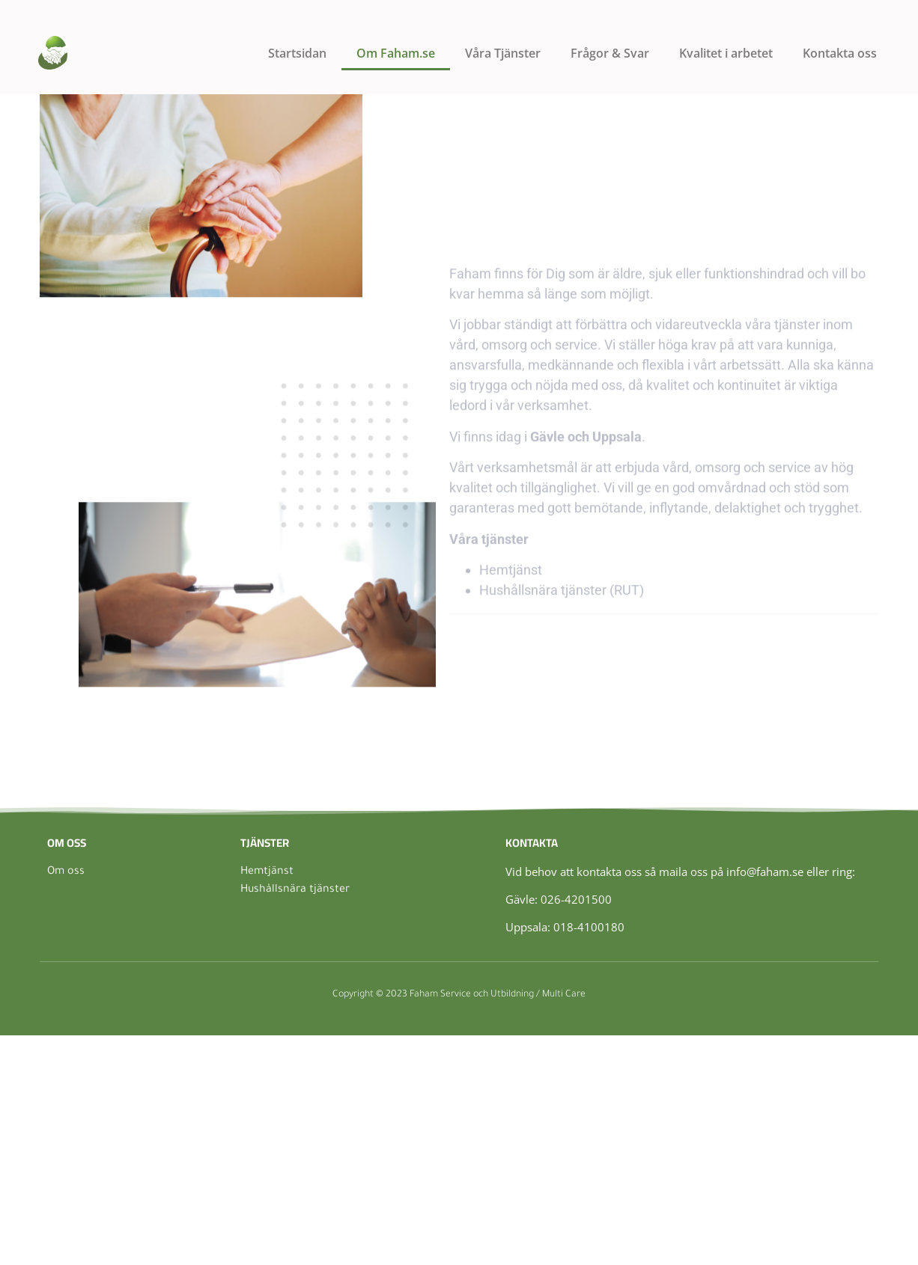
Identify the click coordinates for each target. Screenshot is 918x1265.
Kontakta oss (840, 53)
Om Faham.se (395, 53)
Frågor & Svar (610, 53)
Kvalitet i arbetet (726, 53)
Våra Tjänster (503, 53)
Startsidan (297, 53)
